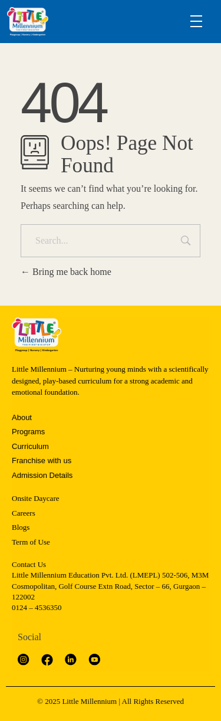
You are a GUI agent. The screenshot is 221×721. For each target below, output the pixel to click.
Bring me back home (66, 272)
